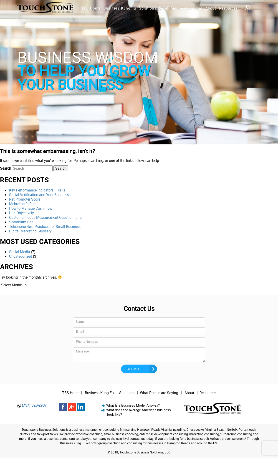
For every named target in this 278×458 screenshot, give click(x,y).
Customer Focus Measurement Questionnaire (45, 217)
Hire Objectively (21, 212)
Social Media (19, 251)
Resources (208, 392)
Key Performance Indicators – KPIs (37, 190)
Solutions (126, 392)
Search (5, 168)
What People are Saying (159, 392)
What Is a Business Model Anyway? (133, 405)
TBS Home (70, 392)
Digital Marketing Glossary (30, 231)
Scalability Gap (21, 221)
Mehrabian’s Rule (22, 203)
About (189, 392)
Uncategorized (20, 256)
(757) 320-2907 (34, 405)
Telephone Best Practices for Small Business (45, 226)
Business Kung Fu (99, 392)
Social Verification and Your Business (39, 194)
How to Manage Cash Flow (30, 208)
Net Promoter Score (24, 199)
